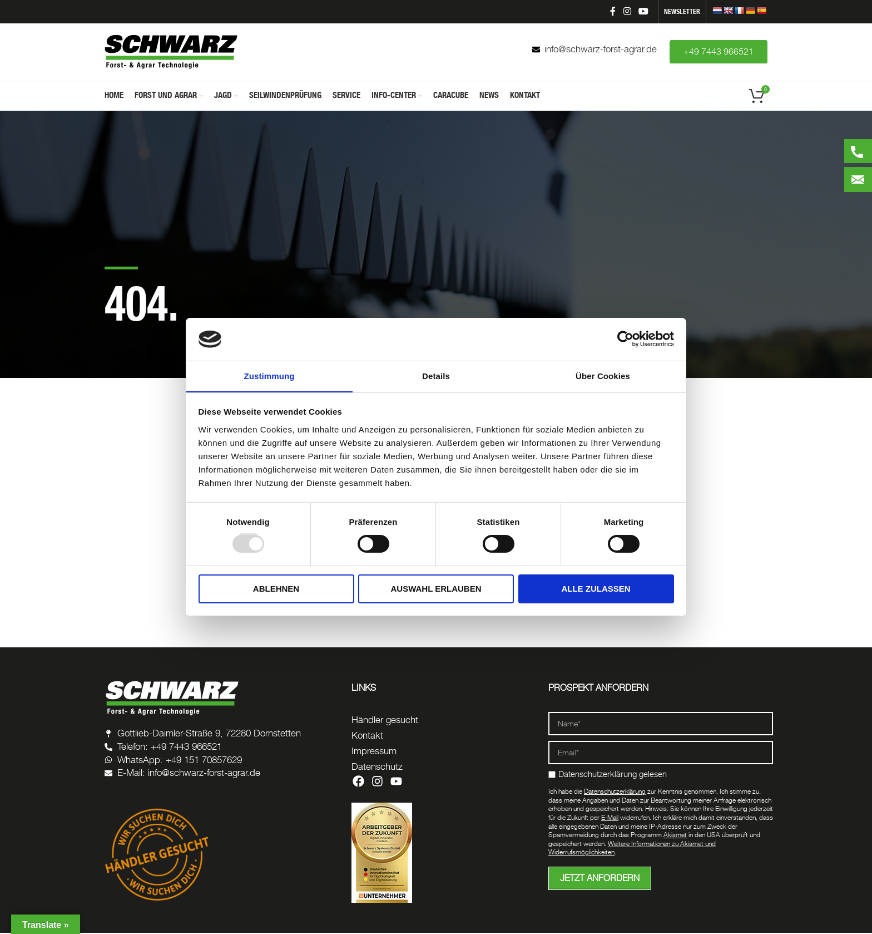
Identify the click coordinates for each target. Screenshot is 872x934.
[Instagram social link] (627, 11)
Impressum (374, 752)
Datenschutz (377, 767)
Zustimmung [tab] (269, 375)
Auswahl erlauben (435, 588)
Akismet (675, 836)
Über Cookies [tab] (603, 375)
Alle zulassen (595, 588)
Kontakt (367, 736)
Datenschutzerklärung (615, 792)
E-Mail (609, 818)
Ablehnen (276, 588)
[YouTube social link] (643, 11)
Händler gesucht (384, 720)
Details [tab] (436, 375)
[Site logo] (171, 51)
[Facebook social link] (613, 11)
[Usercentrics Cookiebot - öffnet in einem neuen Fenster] (625, 339)
